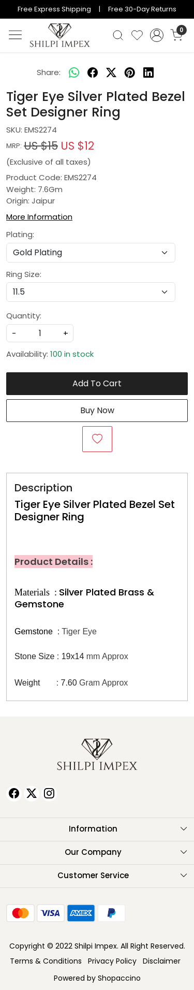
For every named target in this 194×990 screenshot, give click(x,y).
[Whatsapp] (74, 73)
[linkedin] (148, 73)
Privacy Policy (112, 961)
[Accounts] (156, 35)
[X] (31, 794)
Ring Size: (23, 274)
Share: (49, 72)
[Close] (182, 11)
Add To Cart (97, 383)
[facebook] (92, 73)
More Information (39, 216)
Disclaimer (162, 961)
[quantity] (39, 333)
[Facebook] (14, 794)
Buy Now (97, 410)
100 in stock (72, 353)
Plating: (20, 234)
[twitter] (111, 73)
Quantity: (23, 315)
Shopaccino (119, 978)
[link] (118, 35)
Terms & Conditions (46, 961)
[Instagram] (49, 794)
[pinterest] (130, 73)
